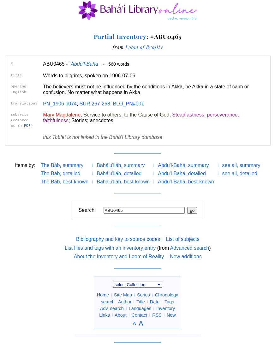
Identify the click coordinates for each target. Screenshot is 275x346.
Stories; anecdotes (92, 120)
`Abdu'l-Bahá (83, 64)
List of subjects (183, 239)
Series (143, 294)
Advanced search (189, 248)
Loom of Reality (144, 47)
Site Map (123, 294)
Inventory (165, 308)
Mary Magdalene (62, 114)
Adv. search (112, 308)
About (121, 314)
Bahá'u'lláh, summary (121, 165)
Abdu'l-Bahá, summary (183, 165)
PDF (27, 125)
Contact (139, 314)
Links (104, 314)
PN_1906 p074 (60, 103)
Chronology (166, 294)
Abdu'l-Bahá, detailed (182, 173)
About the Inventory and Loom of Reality (119, 256)
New (171, 314)
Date (154, 301)
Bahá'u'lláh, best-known (123, 181)
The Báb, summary (62, 165)
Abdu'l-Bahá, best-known (186, 181)
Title (140, 301)
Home (103, 294)
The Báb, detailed (60, 173)
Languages (140, 308)
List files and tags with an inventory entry (110, 248)
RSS (157, 314)
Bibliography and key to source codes (118, 239)
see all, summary (241, 165)
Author (124, 301)
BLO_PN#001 (128, 103)
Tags (169, 301)
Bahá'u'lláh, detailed (119, 173)
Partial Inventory (120, 36)
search (108, 301)
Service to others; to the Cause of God (126, 114)
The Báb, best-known (64, 181)
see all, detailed (239, 173)
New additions (186, 256)
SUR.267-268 (95, 103)
